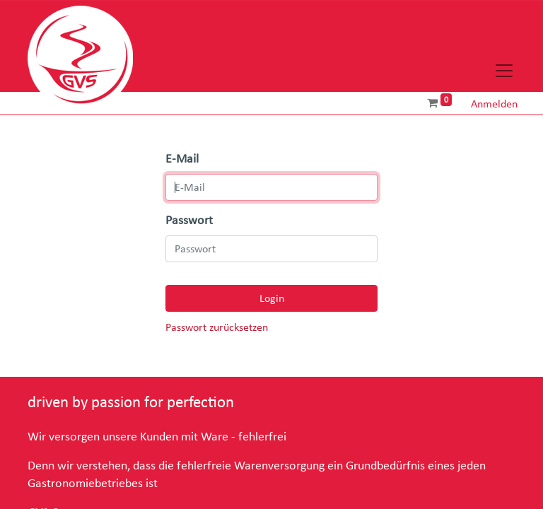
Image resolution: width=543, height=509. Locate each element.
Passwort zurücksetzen (216, 327)
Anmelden (494, 104)
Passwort (189, 220)
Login (271, 298)
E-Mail (182, 159)
